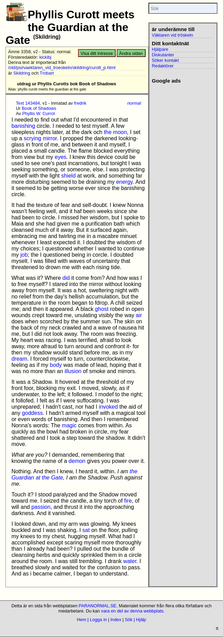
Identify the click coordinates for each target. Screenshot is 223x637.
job (24, 255)
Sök (129, 619)
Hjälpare (160, 49)
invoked (108, 407)
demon (77, 461)
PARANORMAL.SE (97, 605)
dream (19, 359)
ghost (101, 309)
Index (115, 619)
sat (86, 530)
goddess (32, 413)
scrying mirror (40, 138)
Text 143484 (28, 103)
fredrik (80, 103)
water (129, 561)
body (56, 365)
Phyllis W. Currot (38, 113)
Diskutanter (163, 54)
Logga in (98, 619)
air (139, 315)
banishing (23, 126)
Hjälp (141, 619)
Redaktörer (163, 65)
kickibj (45, 57)
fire (128, 501)
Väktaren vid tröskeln (172, 35)
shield (68, 176)
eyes (61, 157)
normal (134, 103)
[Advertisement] (182, 105)
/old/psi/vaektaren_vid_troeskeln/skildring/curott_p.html (62, 67)
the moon (115, 132)
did (66, 278)
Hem (81, 619)
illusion (73, 371)
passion (40, 507)
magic (69, 425)
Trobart (47, 73)
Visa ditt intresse (96, 53)
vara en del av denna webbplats (132, 611)
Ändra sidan (131, 53)
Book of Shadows (39, 108)
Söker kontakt (165, 60)
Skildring (21, 73)
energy (124, 182)
